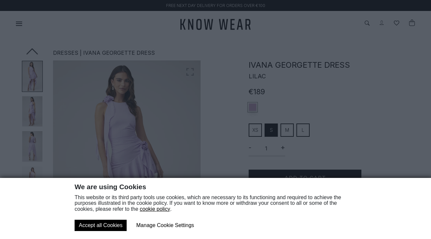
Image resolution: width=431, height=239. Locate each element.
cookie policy (155, 209)
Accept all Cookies (101, 225)
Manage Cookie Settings (165, 225)
